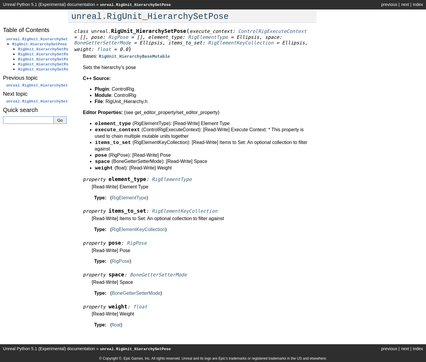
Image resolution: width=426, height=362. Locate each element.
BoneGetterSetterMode (136, 292)
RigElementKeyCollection (138, 228)
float (116, 324)
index (418, 4)
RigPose (121, 260)
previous (389, 4)
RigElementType (129, 197)
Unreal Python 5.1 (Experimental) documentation (49, 4)
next (405, 4)
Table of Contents (26, 30)
